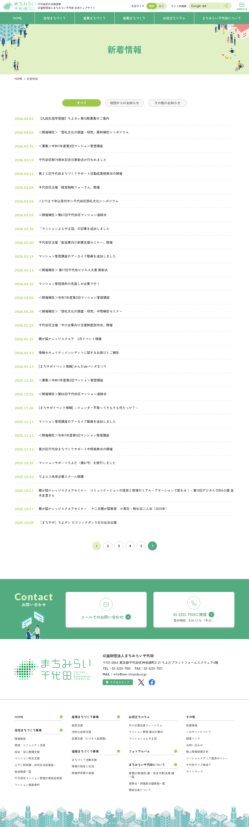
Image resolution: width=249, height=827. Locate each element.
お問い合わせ (194, 745)
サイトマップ (194, 771)
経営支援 (77, 725)
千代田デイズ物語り (198, 765)
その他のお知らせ (167, 103)
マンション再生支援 (27, 758)
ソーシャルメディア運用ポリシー (207, 758)
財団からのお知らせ (124, 103)
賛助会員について (140, 790)
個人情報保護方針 (197, 752)
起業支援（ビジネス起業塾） (90, 738)
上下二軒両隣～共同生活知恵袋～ (35, 765)
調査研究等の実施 (83, 773)
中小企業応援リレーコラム (145, 725)
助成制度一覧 (23, 772)
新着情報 (191, 725)
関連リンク (193, 738)
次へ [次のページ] (152, 545)
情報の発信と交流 (83, 766)
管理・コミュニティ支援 (30, 745)
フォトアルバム (139, 751)
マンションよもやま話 (143, 738)
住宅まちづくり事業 (28, 730)
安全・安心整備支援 (27, 752)
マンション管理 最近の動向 (146, 732)
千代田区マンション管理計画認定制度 (38, 778)
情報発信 (20, 739)
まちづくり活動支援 (84, 760)
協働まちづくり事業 (85, 751)
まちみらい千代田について (147, 764)
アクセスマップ (117, 682)
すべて (82, 103)
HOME (18, 79)
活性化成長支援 (81, 732)
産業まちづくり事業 (85, 717)
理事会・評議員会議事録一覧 (147, 783)
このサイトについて (198, 732)
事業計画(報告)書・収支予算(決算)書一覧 (152, 775)
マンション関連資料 (27, 785)
